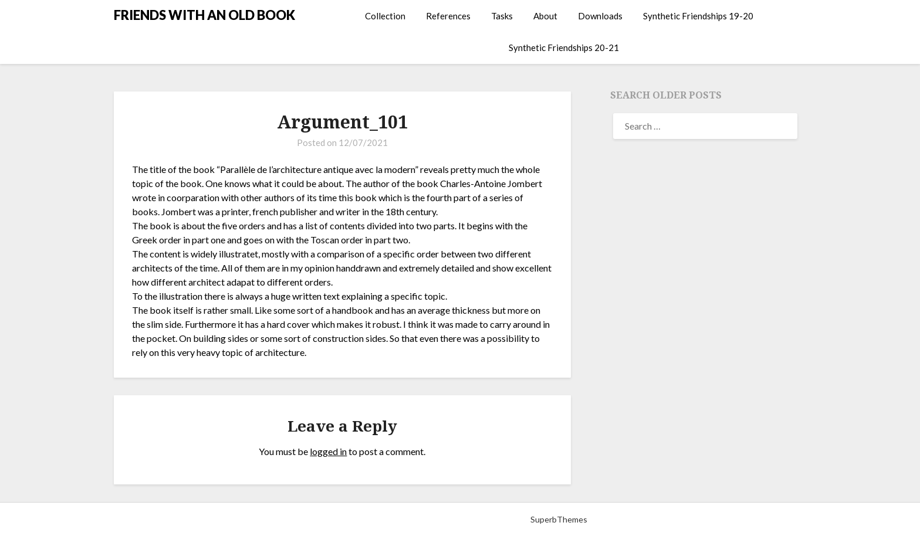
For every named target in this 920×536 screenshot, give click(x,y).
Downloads (600, 16)
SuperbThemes (558, 519)
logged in (328, 451)
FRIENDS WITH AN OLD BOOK (204, 15)
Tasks (502, 16)
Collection (385, 16)
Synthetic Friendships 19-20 (698, 16)
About (545, 16)
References (448, 16)
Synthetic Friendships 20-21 (564, 47)
